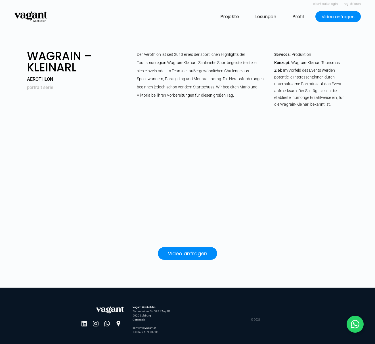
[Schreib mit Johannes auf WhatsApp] (355, 324)
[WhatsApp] (107, 323)
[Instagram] (95, 323)
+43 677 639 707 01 (146, 332)
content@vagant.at (144, 327)
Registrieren (352, 4)
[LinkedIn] (84, 323)
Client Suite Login (325, 4)
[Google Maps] (118, 323)
